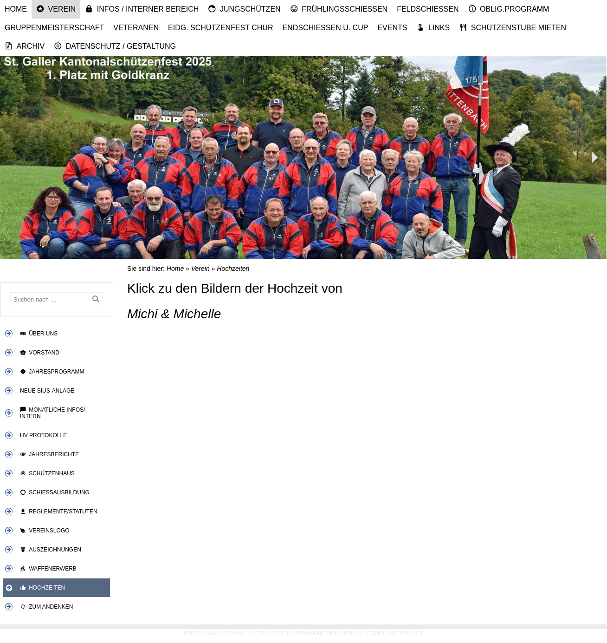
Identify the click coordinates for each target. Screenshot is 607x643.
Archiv (25, 46)
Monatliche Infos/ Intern (52, 413)
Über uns (39, 333)
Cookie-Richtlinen (395, 633)
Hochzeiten (42, 587)
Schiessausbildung (55, 492)
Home (16, 9)
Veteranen (136, 28)
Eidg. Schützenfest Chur (220, 28)
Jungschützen (244, 9)
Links (433, 27)
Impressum (201, 633)
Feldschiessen (427, 9)
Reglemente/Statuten (58, 511)
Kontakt (235, 633)
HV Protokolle (43, 435)
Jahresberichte (49, 454)
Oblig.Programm (508, 9)
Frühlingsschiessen (339, 9)
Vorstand (39, 352)
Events (392, 28)
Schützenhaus (47, 473)
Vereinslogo (45, 530)
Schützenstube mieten (512, 27)
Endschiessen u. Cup (325, 28)
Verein (56, 9)
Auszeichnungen (50, 549)
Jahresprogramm (52, 371)
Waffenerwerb (48, 568)
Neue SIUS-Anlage (47, 390)
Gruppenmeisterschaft (54, 28)
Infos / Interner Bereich (142, 9)
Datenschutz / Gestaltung (115, 46)
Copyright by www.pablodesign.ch (307, 633)
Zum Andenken (46, 607)
